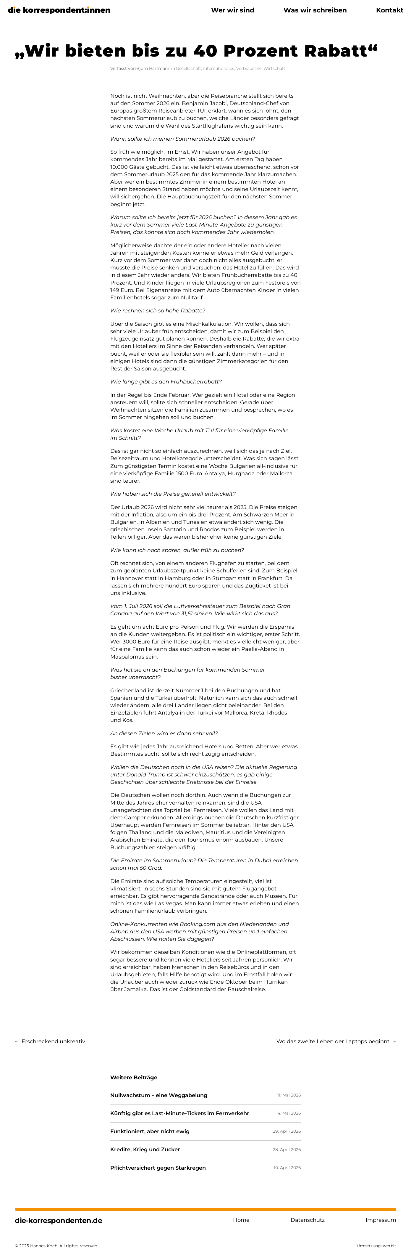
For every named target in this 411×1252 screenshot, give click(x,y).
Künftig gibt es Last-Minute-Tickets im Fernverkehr (179, 1113)
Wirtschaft (274, 68)
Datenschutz (308, 1220)
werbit (389, 1245)
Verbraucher (248, 68)
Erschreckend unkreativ (53, 1041)
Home (241, 1220)
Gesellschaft (188, 68)
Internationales (218, 68)
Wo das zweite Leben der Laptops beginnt (332, 1041)
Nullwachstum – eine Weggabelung (158, 1095)
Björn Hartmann (153, 68)
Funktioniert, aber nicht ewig (150, 1131)
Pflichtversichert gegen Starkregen (158, 1168)
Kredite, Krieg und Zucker (145, 1150)
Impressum (381, 1220)
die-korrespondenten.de (58, 1220)
